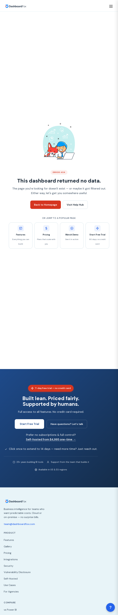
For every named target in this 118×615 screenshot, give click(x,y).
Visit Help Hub (75, 204)
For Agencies (11, 591)
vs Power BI (10, 609)
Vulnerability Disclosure (17, 572)
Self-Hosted (11, 578)
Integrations (11, 559)
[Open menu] (111, 6)
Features (9, 540)
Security (8, 566)
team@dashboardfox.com (19, 524)
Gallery (8, 546)
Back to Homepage (45, 204)
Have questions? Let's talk (67, 424)
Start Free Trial (29, 424)
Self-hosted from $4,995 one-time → (51, 439)
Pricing (7, 553)
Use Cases (10, 585)
